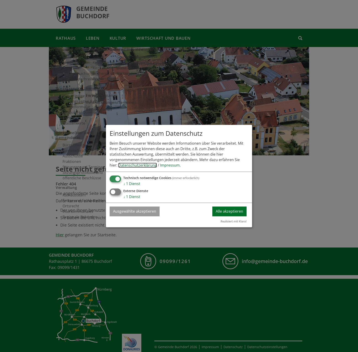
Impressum (170, 165)
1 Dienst (131, 183)
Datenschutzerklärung (137, 165)
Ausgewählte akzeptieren (134, 211)
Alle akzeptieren (229, 211)
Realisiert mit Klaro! (234, 221)
